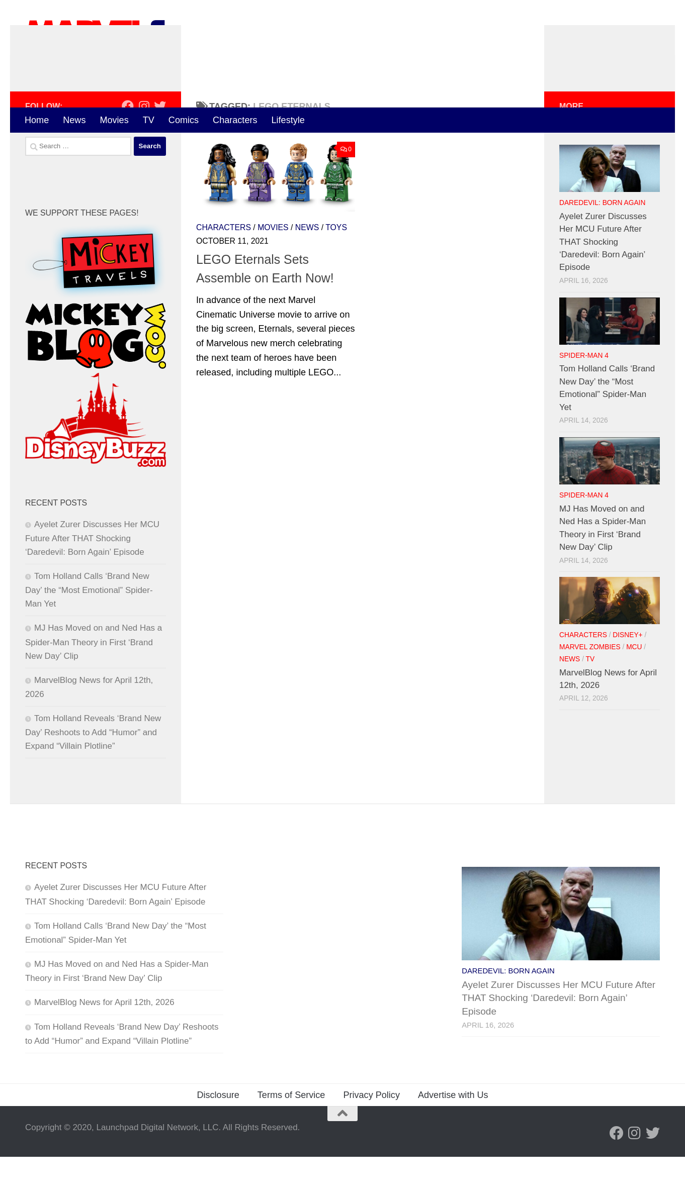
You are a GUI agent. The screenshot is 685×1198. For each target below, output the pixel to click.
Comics (183, 120)
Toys (336, 268)
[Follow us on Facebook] (128, 147)
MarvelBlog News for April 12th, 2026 (104, 1043)
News (74, 120)
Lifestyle (288, 120)
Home (37, 120)
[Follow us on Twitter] (160, 147)
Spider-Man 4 (584, 397)
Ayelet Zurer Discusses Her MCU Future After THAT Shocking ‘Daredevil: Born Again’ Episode (92, 579)
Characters (235, 120)
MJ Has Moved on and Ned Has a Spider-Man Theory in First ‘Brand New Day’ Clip (93, 683)
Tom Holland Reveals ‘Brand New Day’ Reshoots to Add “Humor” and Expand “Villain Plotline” (93, 773)
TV (148, 120)
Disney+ (627, 676)
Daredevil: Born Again (602, 244)
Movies (114, 120)
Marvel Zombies (590, 688)
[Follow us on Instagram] (144, 147)
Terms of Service (291, 1136)
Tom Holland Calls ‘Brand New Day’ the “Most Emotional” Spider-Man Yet (89, 631)
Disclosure (218, 1136)
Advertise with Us (453, 1136)
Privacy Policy (371, 1136)
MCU (634, 688)
